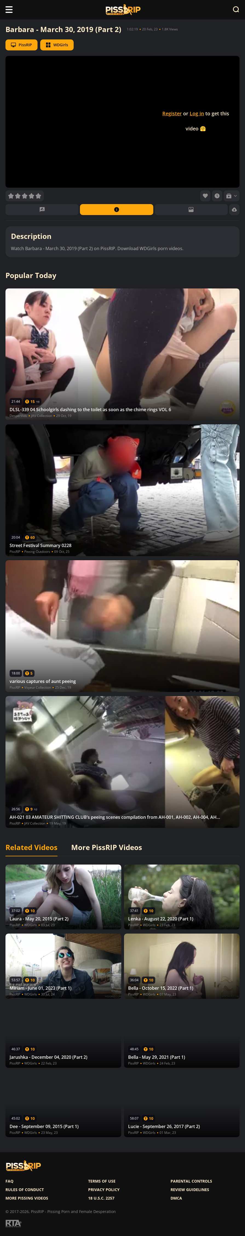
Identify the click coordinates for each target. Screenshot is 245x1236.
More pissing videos (26, 1198)
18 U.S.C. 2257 (101, 1198)
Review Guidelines (190, 1189)
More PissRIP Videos (106, 847)
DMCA (176, 1198)
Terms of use (102, 1181)
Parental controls (191, 1181)
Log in (197, 113)
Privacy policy (104, 1189)
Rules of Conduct (24, 1189)
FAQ (9, 1181)
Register (172, 113)
